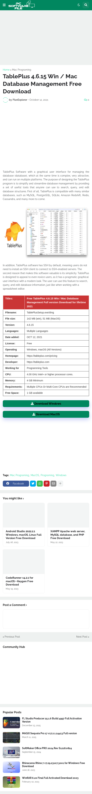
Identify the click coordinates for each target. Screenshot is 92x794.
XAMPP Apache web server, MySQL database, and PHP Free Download (67, 535)
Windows (61, 475)
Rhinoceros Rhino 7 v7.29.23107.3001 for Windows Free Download (53, 765)
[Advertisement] (46, 37)
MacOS (35, 475)
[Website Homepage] (21, 5)
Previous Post (12, 636)
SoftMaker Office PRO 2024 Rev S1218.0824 (47, 748)
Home (6, 70)
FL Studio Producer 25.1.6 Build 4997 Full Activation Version (52, 720)
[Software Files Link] (11, 722)
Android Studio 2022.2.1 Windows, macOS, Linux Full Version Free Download (24, 535)
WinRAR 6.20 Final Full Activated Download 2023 (50, 778)
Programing (47, 475)
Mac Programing (21, 70)
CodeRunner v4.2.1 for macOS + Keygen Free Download (19, 581)
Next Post (81, 636)
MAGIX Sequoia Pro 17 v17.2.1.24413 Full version (49, 733)
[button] (4, 5)
